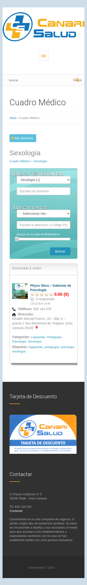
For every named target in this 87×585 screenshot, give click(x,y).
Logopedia (38, 337)
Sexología (40, 161)
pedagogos (52, 347)
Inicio (13, 118)
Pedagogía (54, 337)
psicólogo (67, 347)
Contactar (16, 511)
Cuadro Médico (20, 161)
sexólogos (19, 351)
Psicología (19, 341)
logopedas (36, 347)
